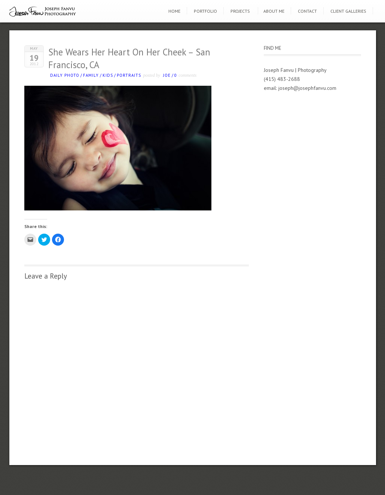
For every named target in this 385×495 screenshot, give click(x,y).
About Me (273, 11)
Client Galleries (348, 11)
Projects (240, 11)
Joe (167, 75)
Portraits (129, 75)
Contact (307, 11)
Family (91, 75)
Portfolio (205, 11)
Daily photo (64, 75)
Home (174, 11)
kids (108, 75)
